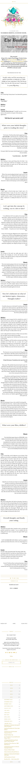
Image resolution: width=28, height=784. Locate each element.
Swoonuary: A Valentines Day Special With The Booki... (12, 725)
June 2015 (7, 712)
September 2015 (8, 706)
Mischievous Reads (11, 59)
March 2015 (7, 719)
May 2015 (6, 714)
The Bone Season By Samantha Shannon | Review (10, 732)
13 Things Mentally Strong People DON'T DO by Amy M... (11, 740)
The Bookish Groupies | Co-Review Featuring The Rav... (11, 747)
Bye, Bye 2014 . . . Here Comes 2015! (11, 759)
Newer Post (4, 623)
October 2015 (7, 703)
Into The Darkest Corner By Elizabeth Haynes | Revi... (12, 737)
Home (14, 623)
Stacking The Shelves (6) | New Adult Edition (11, 729)
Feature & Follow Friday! (9, 750)
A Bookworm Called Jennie (17, 61)
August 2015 (7, 708)
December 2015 (8, 699)
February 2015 (8, 721)
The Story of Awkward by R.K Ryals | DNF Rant (11, 754)
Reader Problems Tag (8, 735)
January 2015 (7, 723)
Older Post (24, 623)
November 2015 (8, 701)
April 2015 (7, 716)
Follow (11, 656)
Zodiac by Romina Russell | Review (11, 752)
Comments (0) (14, 581)
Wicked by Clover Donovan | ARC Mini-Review (11, 744)
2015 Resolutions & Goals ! (9, 757)
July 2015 (6, 710)
